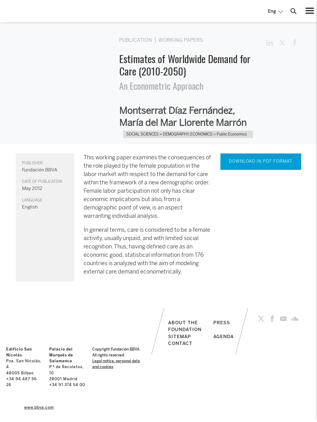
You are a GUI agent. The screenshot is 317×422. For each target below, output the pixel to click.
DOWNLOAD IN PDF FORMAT (261, 161)
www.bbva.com (39, 407)
